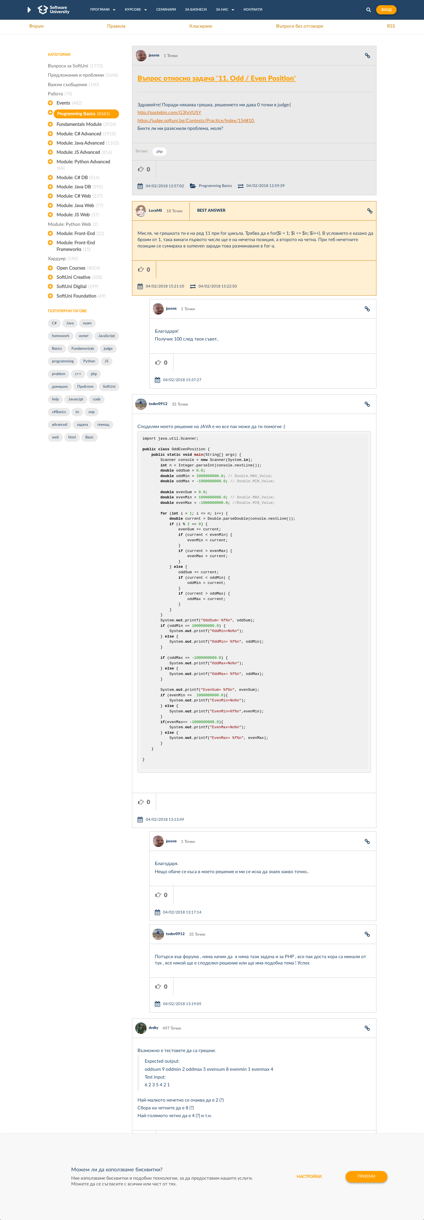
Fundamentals (82, 349)
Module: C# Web (79, 196)
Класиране (200, 26)
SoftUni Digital (77, 286)
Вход (386, 10)
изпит (84, 336)
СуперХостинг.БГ (260, 1106)
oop (91, 412)
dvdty (153, 924)
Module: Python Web (73, 224)
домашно (60, 387)
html (72, 437)
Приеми (366, 1177)
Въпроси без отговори (299, 26)
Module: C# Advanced (86, 134)
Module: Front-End (80, 233)
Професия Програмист (69, 1124)
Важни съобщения (73, 85)
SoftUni (109, 387)
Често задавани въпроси (71, 1097)
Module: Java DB (79, 187)
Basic (89, 437)
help (55, 399)
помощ (103, 425)
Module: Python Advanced (83, 166)
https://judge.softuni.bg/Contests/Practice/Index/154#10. (196, 120)
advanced (59, 425)
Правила (116, 26)
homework (60, 336)
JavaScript (106, 336)
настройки (308, 1177)
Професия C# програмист (72, 1133)
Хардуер (63, 259)
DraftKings (253, 1124)
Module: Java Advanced (87, 143)
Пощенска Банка (260, 1133)
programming (63, 361)
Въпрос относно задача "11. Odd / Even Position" (216, 78)
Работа (60, 94)
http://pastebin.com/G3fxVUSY (169, 112)
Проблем (85, 387)
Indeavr (251, 1115)
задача (82, 425)
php (94, 374)
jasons (154, 55)
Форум (36, 26)
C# (54, 323)
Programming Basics (83, 114)
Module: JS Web (77, 215)
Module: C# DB (77, 178)
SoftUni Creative (79, 277)
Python (89, 361)
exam (87, 323)
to (77, 412)
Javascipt (75, 399)
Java (70, 323)
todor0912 (158, 352)
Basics (57, 349)
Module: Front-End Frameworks (75, 247)
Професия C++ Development (133, 1111)
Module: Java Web (79, 206)
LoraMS (155, 193)
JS (106, 361)
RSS (391, 26)
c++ (78, 374)
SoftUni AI (185, 1115)
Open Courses (78, 268)
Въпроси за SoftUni (75, 66)
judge (108, 349)
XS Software (255, 1097)
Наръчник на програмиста (72, 1115)
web (55, 437)
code (97, 399)
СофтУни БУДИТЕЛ (194, 1124)
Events (69, 103)
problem (58, 374)
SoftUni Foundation (80, 296)
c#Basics (59, 412)
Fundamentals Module (86, 124)
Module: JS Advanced (84, 152)
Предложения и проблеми (83, 75)
